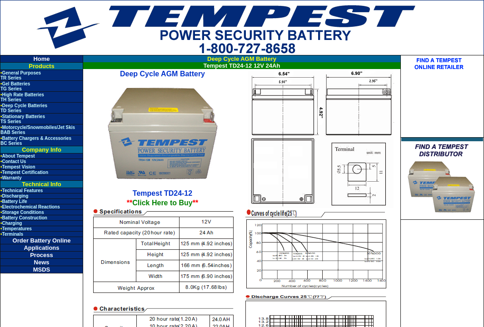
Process (41, 255)
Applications (41, 247)
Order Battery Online (42, 240)
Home (41, 58)
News (42, 262)
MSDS (41, 269)
